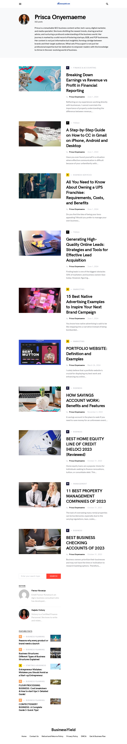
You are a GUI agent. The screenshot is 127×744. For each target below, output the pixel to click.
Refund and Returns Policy (52, 736)
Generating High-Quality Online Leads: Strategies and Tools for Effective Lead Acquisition (87, 250)
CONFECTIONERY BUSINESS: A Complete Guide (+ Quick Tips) (30, 707)
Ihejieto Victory (38, 610)
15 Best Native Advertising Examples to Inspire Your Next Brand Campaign (85, 304)
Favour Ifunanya (38, 590)
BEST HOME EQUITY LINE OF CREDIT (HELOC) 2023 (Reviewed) (85, 446)
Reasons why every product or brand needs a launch (33, 642)
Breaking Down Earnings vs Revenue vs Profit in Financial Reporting (86, 82)
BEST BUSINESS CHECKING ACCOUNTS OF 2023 (85, 543)
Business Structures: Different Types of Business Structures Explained (32, 656)
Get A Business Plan (98, 736)
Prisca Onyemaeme (77, 97)
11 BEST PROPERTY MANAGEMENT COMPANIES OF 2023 (86, 496)
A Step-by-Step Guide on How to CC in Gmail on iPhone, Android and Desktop (87, 138)
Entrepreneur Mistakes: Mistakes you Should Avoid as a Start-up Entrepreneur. (33, 672)
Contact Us (34, 736)
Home (24, 736)
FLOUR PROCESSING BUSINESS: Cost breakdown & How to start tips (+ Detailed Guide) (33, 690)
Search (53, 576)
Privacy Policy (72, 736)
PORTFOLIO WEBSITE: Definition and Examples (86, 354)
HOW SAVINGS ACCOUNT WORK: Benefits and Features (85, 400)
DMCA (83, 736)
